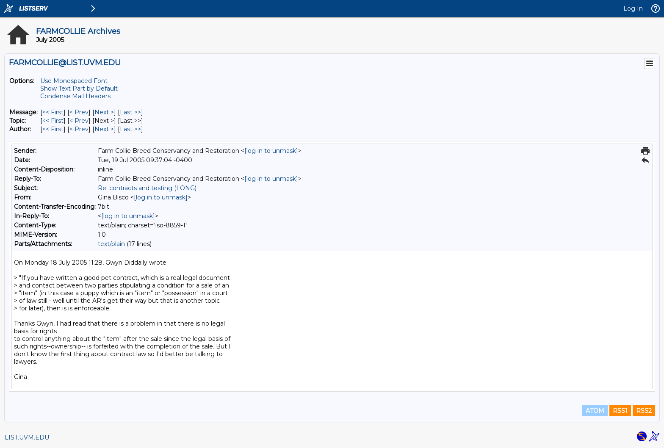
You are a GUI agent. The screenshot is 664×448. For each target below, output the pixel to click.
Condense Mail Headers (75, 96)
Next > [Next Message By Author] (104, 129)
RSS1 (620, 411)
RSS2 (644, 411)
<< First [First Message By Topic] (53, 120)
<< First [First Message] (53, 112)
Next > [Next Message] (104, 112)
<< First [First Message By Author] (53, 129)
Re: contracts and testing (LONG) (147, 188)
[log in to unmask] (271, 151)
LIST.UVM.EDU (27, 437)
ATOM (595, 411)
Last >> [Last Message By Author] (130, 129)
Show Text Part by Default (79, 88)
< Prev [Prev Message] (79, 112)
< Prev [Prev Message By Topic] (79, 120)
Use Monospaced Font (74, 81)
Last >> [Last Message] (130, 112)
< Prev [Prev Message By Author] (79, 129)
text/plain (111, 244)
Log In (633, 8)
